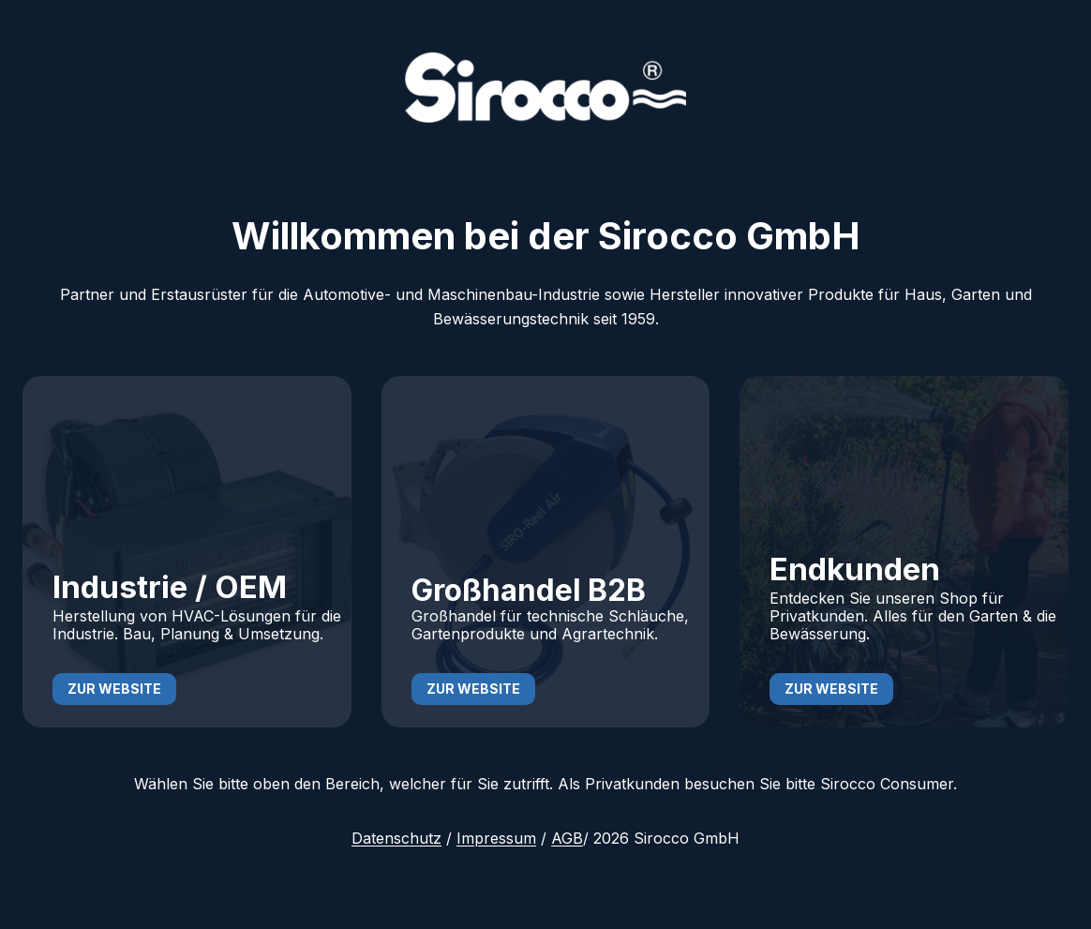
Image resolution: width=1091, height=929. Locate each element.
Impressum (496, 838)
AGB (567, 838)
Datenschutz (396, 838)
